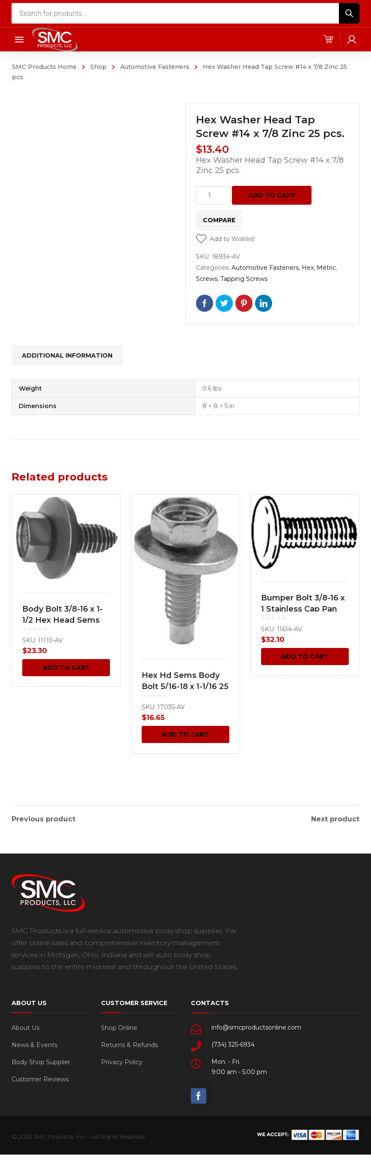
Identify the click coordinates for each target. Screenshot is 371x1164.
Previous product (43, 817)
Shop (98, 67)
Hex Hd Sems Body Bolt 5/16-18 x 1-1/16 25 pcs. (185, 686)
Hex (308, 268)
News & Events (34, 1043)
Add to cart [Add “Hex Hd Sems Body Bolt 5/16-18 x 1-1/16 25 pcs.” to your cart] (185, 734)
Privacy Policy (121, 1060)
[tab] (67, 355)
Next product (335, 817)
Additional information (67, 355)
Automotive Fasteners (154, 67)
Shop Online (119, 1026)
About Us (25, 1026)
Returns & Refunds (129, 1043)
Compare (219, 220)
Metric (326, 268)
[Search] (349, 13)
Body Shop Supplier (41, 1060)
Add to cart (271, 195)
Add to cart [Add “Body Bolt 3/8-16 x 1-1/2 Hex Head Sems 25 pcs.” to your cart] (66, 668)
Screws (206, 279)
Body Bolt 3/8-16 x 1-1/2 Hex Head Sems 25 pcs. (62, 620)
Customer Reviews (40, 1077)
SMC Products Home (44, 67)
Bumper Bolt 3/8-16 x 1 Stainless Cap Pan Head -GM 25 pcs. (303, 609)
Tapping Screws (243, 279)
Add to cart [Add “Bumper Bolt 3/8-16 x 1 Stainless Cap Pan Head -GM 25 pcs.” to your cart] (304, 656)
